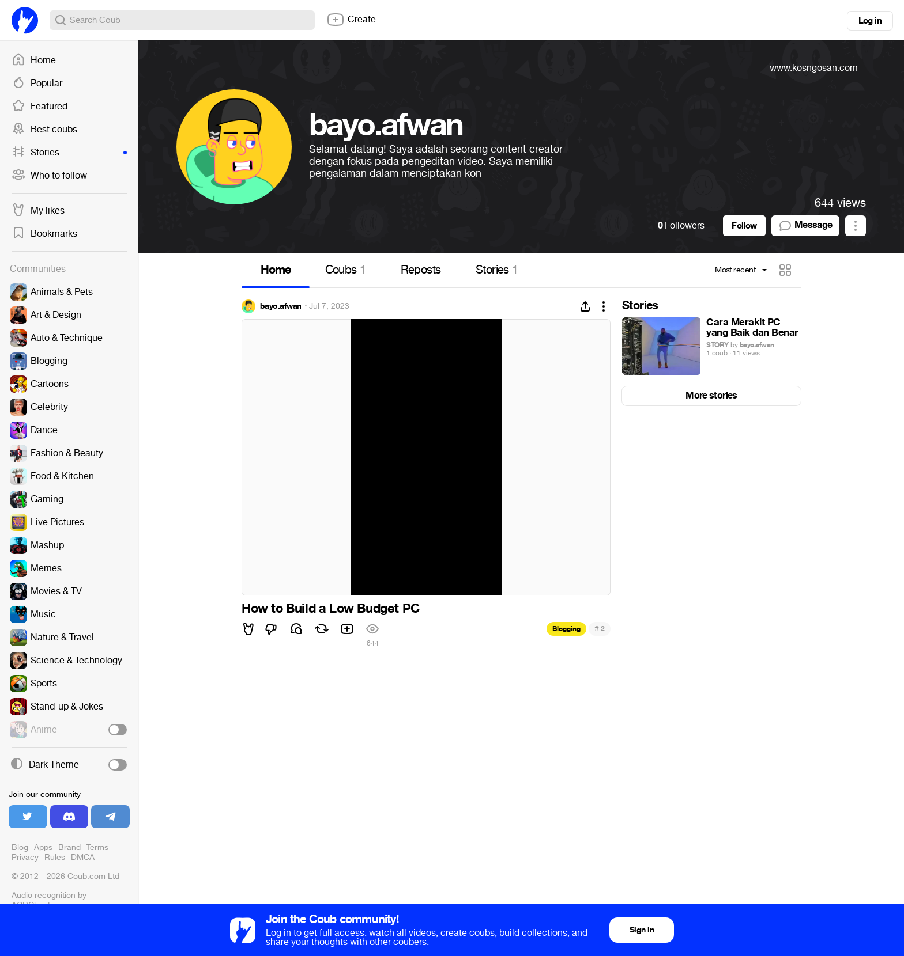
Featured (39, 106)
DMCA (83, 857)
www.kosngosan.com (814, 68)
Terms (97, 847)
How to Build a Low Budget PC (331, 609)
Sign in (642, 929)
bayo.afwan (280, 306)
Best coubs (44, 130)
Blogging (566, 628)
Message (805, 226)
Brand (69, 847)
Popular (37, 83)
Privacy (25, 857)
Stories (69, 153)
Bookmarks (44, 234)
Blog (20, 847)
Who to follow (49, 176)
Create (351, 19)
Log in (870, 20)
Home (34, 60)
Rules (54, 857)
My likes (38, 211)
